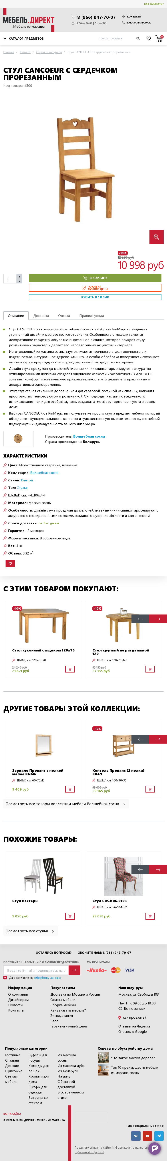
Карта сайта (12, 1113)
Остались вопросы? (54, 952)
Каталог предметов (23, 38)
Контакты (131, 16)
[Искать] (138, 38)
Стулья (22, 487)
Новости (15, 1004)
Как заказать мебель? (68, 1010)
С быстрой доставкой (66, 1084)
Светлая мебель (11, 1079)
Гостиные (12, 1054)
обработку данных (47, 977)
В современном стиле (71, 1095)
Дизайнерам (18, 999)
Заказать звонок (136, 22)
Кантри (27, 480)
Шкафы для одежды (37, 1089)
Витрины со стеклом (38, 1100)
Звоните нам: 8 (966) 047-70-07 (104, 952)
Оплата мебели (62, 999)
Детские (12, 1065)
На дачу (64, 1076)
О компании (18, 994)
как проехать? (132, 1017)
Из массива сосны (67, 1057)
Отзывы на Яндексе (134, 1026)
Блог (54, 1020)
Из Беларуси (68, 1070)
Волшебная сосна (44, 472)
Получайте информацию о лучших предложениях (41, 962)
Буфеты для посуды (38, 1057)
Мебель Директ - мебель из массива (39, 1120)
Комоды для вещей (38, 1068)
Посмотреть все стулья (30, 930)
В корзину (95, 278)
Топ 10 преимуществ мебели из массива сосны (128, 1070)
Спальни (12, 1060)
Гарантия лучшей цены (68, 1026)
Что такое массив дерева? (126, 1057)
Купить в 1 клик (95, 297)
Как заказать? (154, 4)
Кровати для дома (38, 1079)
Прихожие (13, 1070)
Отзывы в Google (132, 1031)
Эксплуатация (61, 1015)
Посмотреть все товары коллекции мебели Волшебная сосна (66, 803)
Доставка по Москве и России (75, 994)
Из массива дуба (71, 1065)
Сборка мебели (63, 1004)
